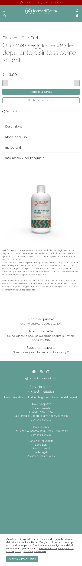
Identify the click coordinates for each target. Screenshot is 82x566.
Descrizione (14, 126)
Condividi (9, 111)
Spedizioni (41, 444)
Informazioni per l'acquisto (24, 158)
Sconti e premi (41, 448)
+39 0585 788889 (41, 392)
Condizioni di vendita (40, 440)
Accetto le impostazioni (22, 558)
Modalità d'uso (16, 137)
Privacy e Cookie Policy (41, 456)
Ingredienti (13, 147)
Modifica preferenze (34, 551)
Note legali (41, 452)
